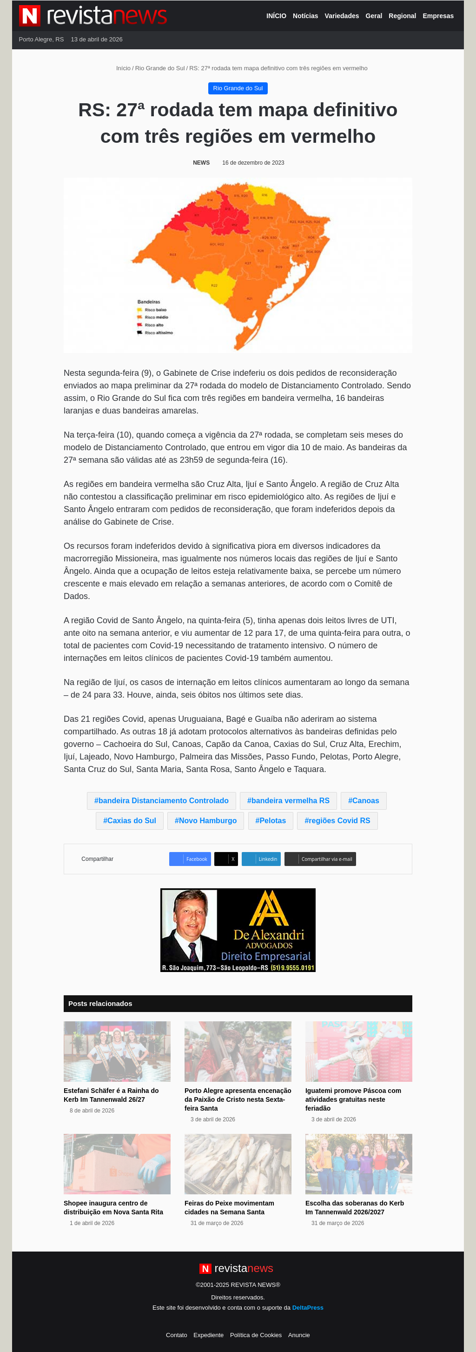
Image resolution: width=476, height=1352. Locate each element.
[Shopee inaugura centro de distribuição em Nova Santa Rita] (117, 1164)
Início (119, 68)
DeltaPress (308, 1307)
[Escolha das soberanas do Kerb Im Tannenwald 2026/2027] (358, 1164)
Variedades (342, 16)
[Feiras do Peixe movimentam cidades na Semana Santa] (238, 1164)
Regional (402, 16)
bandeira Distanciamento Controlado (164, 801)
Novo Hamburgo (208, 821)
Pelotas (272, 821)
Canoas (365, 801)
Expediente (208, 1335)
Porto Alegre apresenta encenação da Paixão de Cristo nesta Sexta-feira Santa (238, 1099)
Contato (176, 1335)
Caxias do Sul (131, 821)
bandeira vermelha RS (290, 801)
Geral (374, 16)
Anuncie (299, 1335)
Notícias (305, 16)
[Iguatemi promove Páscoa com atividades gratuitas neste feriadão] (358, 1051)
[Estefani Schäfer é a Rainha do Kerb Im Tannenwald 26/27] (117, 1051)
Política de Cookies (256, 1335)
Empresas (438, 16)
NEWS (201, 163)
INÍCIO (276, 16)
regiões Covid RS (339, 821)
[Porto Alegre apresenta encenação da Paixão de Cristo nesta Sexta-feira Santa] (238, 1051)
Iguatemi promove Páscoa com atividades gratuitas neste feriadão (353, 1099)
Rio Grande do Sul (160, 68)
